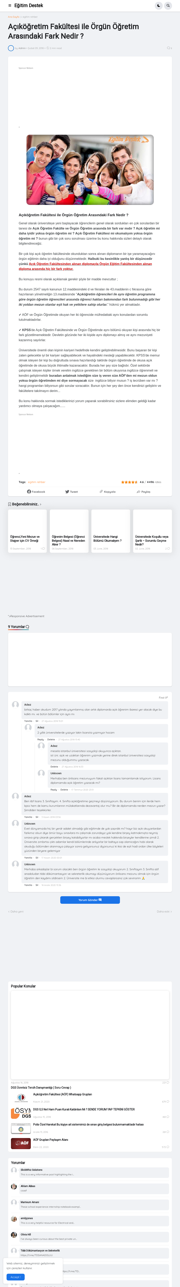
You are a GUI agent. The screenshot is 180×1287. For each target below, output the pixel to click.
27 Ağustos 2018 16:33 (72, 766)
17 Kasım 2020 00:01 (52, 857)
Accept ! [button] (16, 1277)
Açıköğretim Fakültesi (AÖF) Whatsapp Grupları (62, 1094)
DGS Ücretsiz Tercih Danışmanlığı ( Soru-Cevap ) (41, 1087)
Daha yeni (17, 911)
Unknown (56, 773)
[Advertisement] (90, 586)
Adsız (27, 704)
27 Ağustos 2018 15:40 (69, 739)
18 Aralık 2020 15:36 (51, 885)
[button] (11, 6)
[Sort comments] (163, 697)
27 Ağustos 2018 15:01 (52, 721)
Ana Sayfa (13, 17)
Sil (37, 720)
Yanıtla (28, 720)
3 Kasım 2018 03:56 (51, 817)
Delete (51, 739)
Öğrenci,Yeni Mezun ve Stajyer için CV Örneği (25, 539)
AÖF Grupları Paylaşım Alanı (50, 1139)
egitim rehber (30, 17)
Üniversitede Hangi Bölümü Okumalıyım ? (107, 539)
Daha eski (163, 911)
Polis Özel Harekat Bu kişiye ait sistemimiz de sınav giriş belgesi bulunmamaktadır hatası (88, 1124)
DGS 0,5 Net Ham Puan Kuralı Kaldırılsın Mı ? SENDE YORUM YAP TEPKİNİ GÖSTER (84, 1109)
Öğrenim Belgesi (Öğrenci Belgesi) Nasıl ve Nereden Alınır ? (68, 540)
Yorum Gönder (90, 900)
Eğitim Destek (28, 5)
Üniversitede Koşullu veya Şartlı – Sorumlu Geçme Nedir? (151, 540)
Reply (40, 739)
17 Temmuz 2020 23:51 (82, 789)
